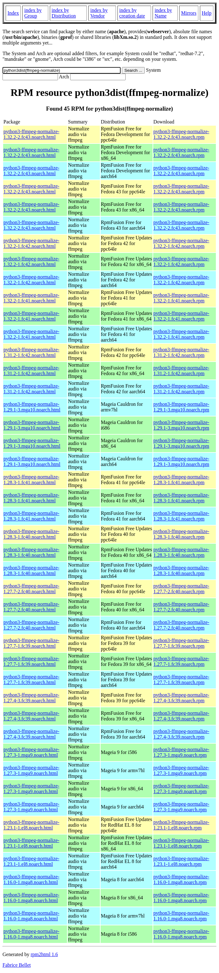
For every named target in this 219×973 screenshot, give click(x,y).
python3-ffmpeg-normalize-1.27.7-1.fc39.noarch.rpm (181, 643)
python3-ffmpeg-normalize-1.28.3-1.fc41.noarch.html (31, 479)
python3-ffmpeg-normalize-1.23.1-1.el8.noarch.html (31, 824)
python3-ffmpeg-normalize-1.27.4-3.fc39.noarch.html (31, 697)
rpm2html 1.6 (44, 954)
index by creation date (132, 13)
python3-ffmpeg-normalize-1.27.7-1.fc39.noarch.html (31, 643)
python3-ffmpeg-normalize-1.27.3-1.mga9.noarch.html (31, 752)
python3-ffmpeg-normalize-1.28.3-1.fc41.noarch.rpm (181, 479)
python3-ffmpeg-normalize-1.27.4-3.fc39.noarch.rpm (181, 697)
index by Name (163, 13)
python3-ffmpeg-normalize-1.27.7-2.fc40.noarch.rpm (181, 588)
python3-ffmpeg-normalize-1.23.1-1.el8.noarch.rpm (181, 824)
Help (206, 13)
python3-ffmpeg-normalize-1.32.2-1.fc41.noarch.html (31, 297)
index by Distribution (64, 13)
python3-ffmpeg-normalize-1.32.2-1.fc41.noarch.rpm (181, 297)
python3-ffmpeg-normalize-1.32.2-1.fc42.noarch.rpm (181, 243)
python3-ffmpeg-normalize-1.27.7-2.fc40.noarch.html (31, 588)
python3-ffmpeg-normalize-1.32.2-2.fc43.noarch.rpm (181, 134)
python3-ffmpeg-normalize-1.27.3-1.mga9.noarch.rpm (181, 752)
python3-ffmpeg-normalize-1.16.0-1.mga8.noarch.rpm (181, 879)
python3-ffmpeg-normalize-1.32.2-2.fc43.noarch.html (31, 134)
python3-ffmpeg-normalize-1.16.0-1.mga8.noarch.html (31, 879)
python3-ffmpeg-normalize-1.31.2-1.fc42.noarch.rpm (181, 352)
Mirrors (188, 13)
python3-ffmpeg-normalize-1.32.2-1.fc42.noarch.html (31, 243)
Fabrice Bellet (17, 965)
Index (13, 13)
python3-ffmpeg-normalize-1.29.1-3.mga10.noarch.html (31, 406)
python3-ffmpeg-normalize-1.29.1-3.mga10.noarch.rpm (181, 406)
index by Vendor (99, 13)
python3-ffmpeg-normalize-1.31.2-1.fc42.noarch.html (31, 352)
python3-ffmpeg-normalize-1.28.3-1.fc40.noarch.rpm (181, 534)
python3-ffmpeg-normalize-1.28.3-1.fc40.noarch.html (31, 534)
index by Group (33, 13)
